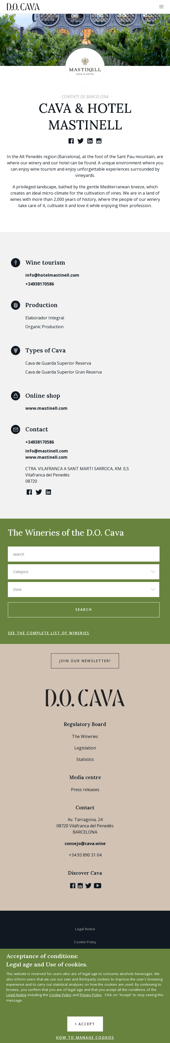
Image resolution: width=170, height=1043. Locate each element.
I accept (85, 1024)
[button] (161, 7)
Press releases (85, 789)
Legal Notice (85, 929)
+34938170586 (39, 284)
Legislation (85, 748)
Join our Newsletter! (85, 661)
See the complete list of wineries (48, 633)
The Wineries (85, 736)
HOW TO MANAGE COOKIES (85, 1037)
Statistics (85, 759)
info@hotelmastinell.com (52, 275)
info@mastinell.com (46, 451)
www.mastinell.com (46, 408)
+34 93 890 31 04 (85, 855)
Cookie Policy (85, 942)
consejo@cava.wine (85, 843)
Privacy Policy (91, 994)
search (83, 609)
